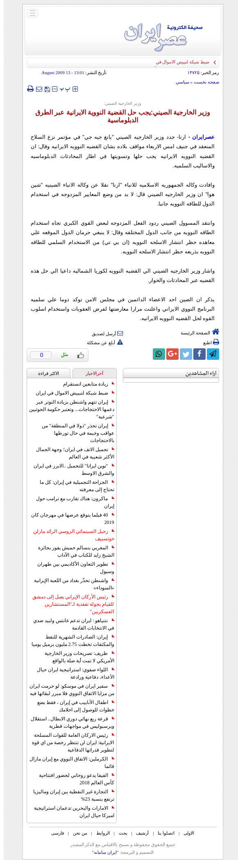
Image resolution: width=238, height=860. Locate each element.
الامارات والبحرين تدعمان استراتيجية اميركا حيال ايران (70, 811)
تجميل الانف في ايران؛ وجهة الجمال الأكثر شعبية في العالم (71, 453)
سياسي (179, 81)
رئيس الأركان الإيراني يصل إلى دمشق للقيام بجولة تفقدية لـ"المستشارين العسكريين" (70, 604)
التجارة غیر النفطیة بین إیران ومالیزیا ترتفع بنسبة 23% (70, 795)
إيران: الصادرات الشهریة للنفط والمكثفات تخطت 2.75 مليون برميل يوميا (69, 640)
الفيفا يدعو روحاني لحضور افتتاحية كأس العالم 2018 (73, 779)
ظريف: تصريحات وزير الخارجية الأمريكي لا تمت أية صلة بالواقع (75, 657)
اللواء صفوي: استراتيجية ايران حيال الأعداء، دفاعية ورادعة (71, 673)
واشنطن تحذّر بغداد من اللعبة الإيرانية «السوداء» (70, 584)
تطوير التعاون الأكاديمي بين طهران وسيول (72, 567)
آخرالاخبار (91, 373)
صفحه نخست (202, 81)
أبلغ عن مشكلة (101, 342)
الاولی (185, 833)
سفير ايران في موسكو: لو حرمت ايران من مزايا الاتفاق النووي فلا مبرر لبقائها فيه (68, 689)
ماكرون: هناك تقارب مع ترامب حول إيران (71, 502)
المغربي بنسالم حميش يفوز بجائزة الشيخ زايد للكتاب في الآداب (72, 551)
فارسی (54, 833)
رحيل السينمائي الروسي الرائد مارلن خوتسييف (70, 535)
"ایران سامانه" (101, 852)
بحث (119, 833)
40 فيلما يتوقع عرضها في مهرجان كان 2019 (69, 518)
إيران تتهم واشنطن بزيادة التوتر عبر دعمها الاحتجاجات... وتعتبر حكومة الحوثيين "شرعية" (68, 409)
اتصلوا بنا (162, 833)
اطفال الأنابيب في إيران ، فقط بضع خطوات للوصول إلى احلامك (72, 706)
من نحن (76, 833)
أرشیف (138, 833)
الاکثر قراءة (44, 373)
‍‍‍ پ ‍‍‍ (61, 89)
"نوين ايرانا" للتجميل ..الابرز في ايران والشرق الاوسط (70, 469)
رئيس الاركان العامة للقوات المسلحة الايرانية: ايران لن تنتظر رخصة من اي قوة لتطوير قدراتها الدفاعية (69, 742)
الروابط (99, 833)
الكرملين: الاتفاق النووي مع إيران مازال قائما (68, 762)
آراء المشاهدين (197, 373)
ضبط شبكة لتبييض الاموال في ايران (71, 393)
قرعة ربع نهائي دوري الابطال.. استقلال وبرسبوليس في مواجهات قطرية (69, 722)
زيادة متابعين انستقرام (85, 384)
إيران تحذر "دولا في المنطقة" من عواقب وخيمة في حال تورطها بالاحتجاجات (74, 433)
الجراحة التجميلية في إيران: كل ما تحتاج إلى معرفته (73, 485)
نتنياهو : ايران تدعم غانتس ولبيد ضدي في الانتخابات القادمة (69, 624)
